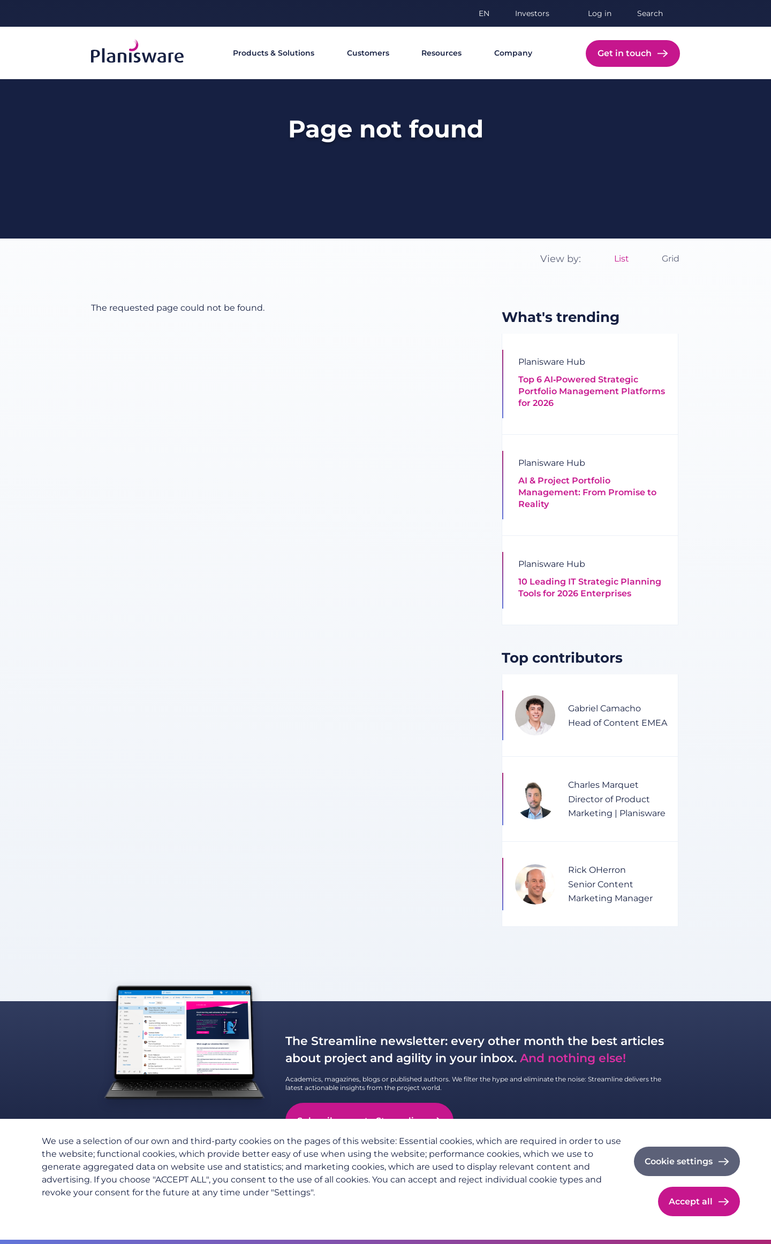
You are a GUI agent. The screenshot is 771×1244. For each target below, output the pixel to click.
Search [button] (650, 13)
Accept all (691, 1201)
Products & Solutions (273, 53)
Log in (599, 13)
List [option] (621, 259)
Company (513, 53)
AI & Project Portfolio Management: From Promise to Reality (587, 492)
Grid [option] (670, 259)
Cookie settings (679, 1161)
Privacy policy (68, 1209)
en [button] (484, 13)
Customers (368, 53)
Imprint (119, 1209)
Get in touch (625, 53)
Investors (532, 13)
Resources (441, 53)
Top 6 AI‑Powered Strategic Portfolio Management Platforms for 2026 (591, 391)
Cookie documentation (187, 1209)
